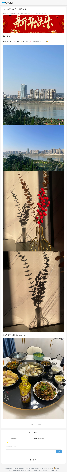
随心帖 (28, 13)
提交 (59, 452)
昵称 (8, 438)
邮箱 (35, 438)
